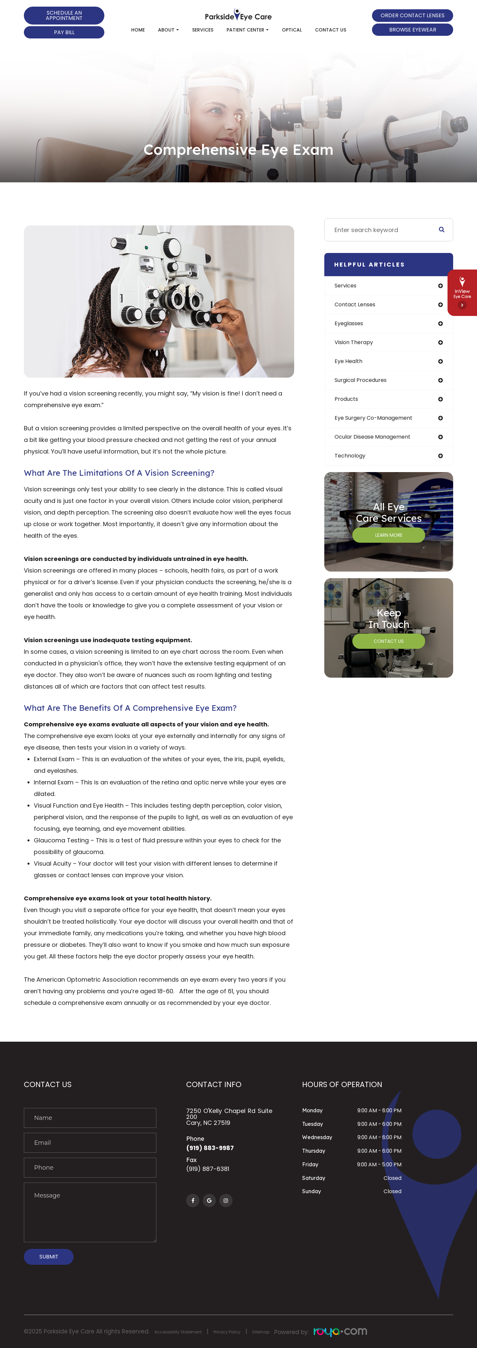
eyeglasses (351, 325)
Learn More (389, 541)
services (347, 286)
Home (138, 30)
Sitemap (288, 1331)
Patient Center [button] (248, 30)
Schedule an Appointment (64, 15)
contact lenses (358, 305)
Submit (48, 1256)
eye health (350, 364)
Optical (292, 30)
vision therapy (356, 344)
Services (202, 30)
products (348, 403)
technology (352, 462)
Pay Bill (64, 32)
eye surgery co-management (378, 423)
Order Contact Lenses (413, 15)
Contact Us (330, 30)
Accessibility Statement (187, 1331)
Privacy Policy (248, 1331)
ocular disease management (377, 442)
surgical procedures (364, 384)
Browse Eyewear (412, 29)
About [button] (168, 30)
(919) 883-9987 (213, 1148)
